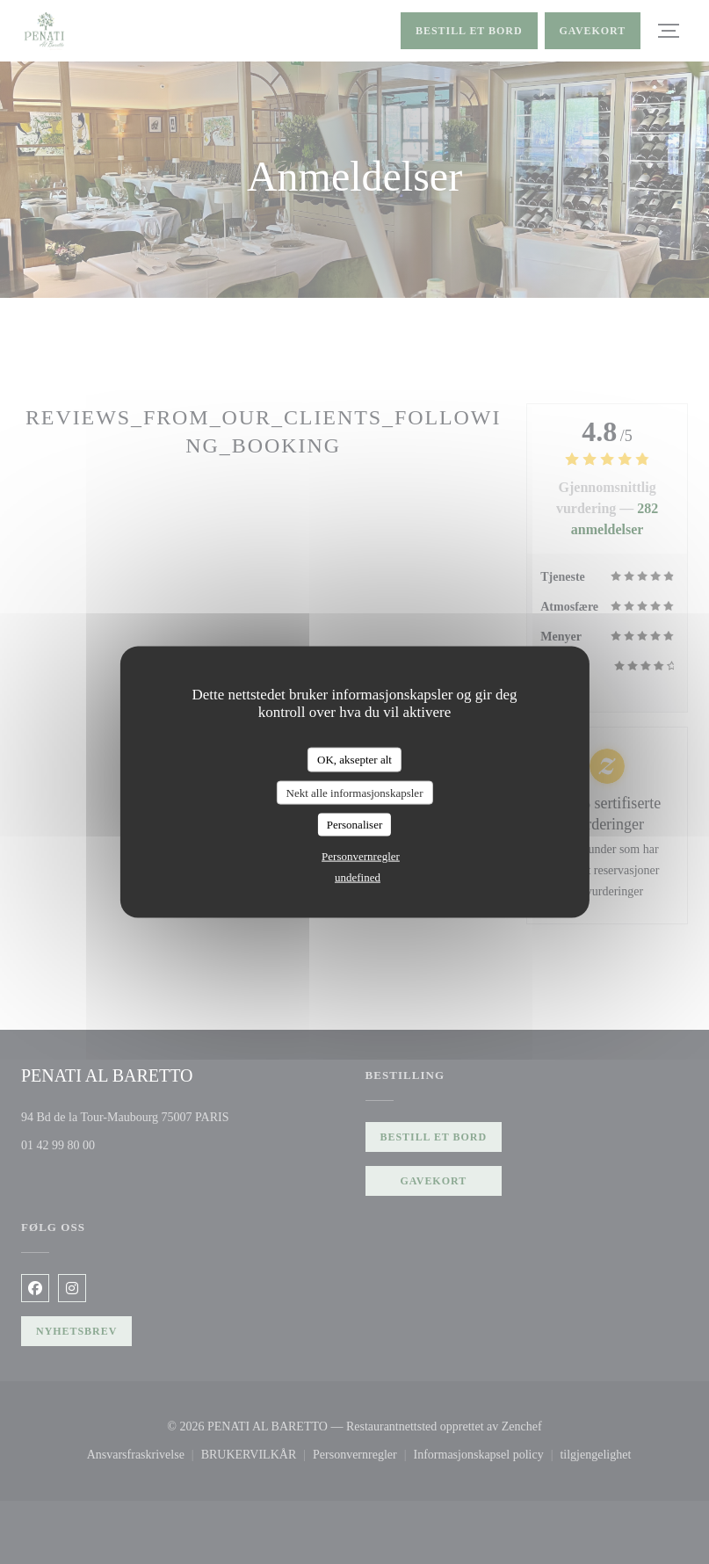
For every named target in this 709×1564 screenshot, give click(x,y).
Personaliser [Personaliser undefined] (355, 824)
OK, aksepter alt (354, 759)
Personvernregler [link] (361, 855)
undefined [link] (357, 876)
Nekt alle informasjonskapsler (354, 792)
